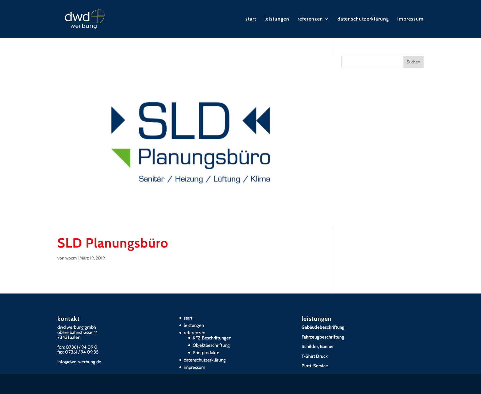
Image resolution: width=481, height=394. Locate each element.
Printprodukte (206, 352)
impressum (410, 19)
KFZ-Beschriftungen (212, 338)
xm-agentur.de (105, 384)
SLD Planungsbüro (112, 243)
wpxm (71, 258)
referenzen (310, 19)
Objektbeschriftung (211, 345)
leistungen (276, 19)
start (250, 19)
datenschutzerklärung (363, 19)
